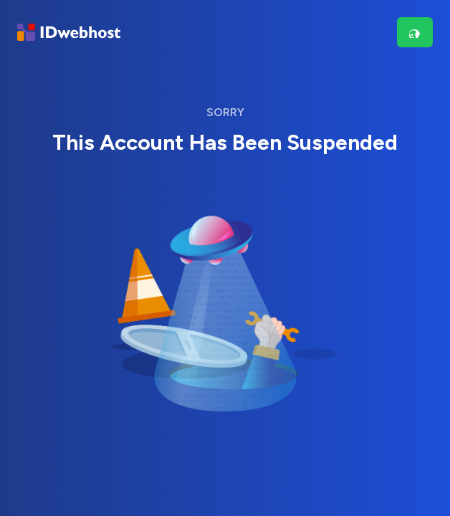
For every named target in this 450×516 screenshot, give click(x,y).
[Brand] (68, 33)
